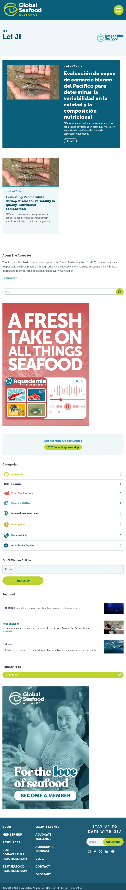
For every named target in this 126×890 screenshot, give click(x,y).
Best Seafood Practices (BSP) (14, 869)
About (7, 827)
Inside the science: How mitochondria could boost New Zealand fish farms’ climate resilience (46, 629)
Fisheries (8, 607)
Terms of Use (76, 888)
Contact (42, 866)
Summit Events (47, 827)
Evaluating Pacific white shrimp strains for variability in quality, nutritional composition (30, 203)
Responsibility (10, 623)
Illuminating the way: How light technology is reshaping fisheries (47, 608)
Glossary (43, 874)
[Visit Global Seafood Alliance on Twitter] (100, 851)
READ (70, 141)
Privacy (64, 888)
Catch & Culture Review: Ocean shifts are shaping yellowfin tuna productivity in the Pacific (49, 650)
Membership (12, 834)
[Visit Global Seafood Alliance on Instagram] (89, 851)
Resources (11, 842)
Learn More (9, 278)
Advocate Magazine (43, 837)
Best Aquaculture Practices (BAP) (14, 854)
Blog (39, 859)
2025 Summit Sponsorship (63, 447)
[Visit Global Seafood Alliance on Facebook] (94, 851)
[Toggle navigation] (119, 10)
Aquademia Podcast (44, 849)
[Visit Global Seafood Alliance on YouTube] (113, 851)
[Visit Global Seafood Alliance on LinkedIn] (107, 851)
